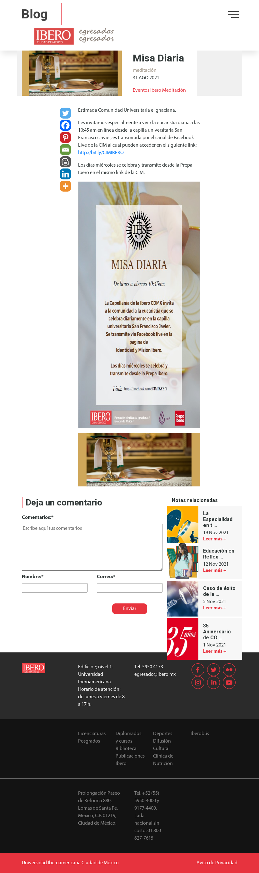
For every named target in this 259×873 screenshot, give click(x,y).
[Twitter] (65, 113)
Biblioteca (126, 748)
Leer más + (215, 539)
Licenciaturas (92, 733)
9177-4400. (145, 808)
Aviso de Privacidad (217, 863)
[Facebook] (65, 125)
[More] (65, 186)
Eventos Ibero (147, 90)
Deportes (162, 733)
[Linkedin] (65, 173)
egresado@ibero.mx (155, 674)
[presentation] (64, 605)
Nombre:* (32, 576)
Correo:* (106, 576)
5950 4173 (152, 667)
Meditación (174, 90)
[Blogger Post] (65, 161)
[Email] (65, 149)
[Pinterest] (65, 137)
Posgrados (89, 741)
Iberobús (200, 733)
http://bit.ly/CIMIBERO (101, 152)
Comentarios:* (37, 517)
